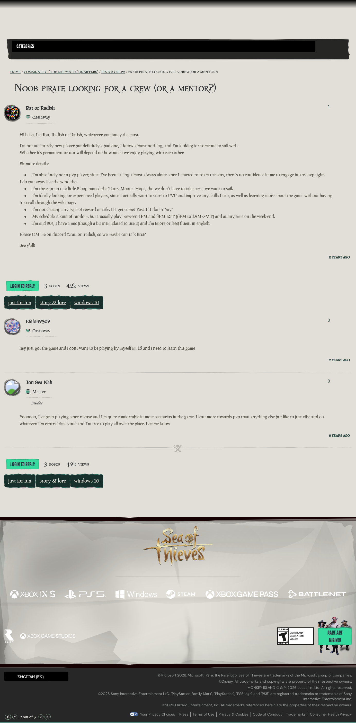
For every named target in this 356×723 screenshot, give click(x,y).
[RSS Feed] (7, 72)
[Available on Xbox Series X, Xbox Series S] (33, 594)
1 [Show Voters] (329, 107)
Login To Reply (22, 286)
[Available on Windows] (136, 594)
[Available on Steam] (181, 594)
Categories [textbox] (25, 46)
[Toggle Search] (26, 55)
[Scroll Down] (40, 716)
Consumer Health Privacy (331, 714)
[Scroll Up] (14, 716)
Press (183, 714)
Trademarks (296, 714)
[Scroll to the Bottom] (47, 717)
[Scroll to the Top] (8, 717)
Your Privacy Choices (157, 714)
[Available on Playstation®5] (85, 594)
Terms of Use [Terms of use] (203, 714)
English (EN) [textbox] (30, 676)
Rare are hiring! (335, 636)
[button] (163, 46)
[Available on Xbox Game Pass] (242, 594)
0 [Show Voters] (329, 320)
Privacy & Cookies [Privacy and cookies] (233, 714)
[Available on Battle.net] (316, 594)
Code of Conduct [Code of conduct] (267, 714)
